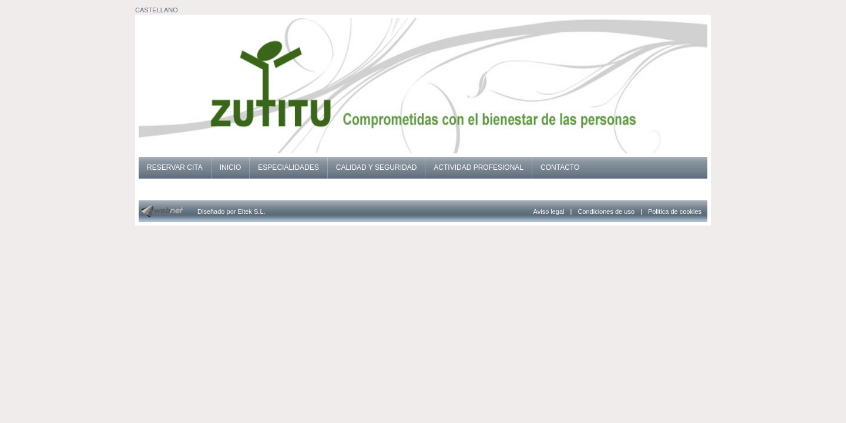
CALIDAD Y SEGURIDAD (376, 167)
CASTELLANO (156, 10)
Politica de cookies (674, 211)
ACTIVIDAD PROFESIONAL (478, 167)
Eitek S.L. (252, 211)
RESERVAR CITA (175, 167)
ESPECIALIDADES (288, 167)
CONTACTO (559, 167)
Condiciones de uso (606, 211)
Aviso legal (549, 211)
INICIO (230, 167)
